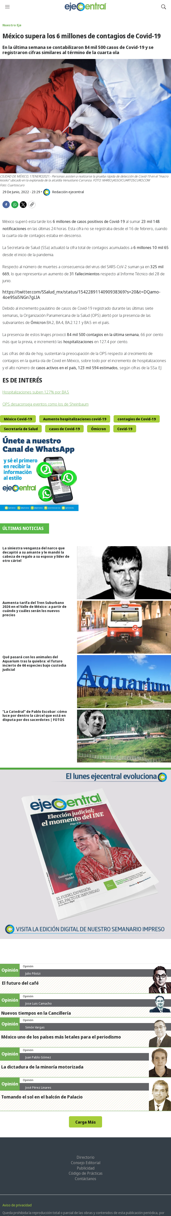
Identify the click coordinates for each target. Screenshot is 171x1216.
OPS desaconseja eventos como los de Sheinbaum (45, 404)
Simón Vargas (35, 1027)
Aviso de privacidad (17, 1205)
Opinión (28, 966)
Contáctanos (85, 1178)
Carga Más (85, 1122)
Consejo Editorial (85, 1162)
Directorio (85, 1157)
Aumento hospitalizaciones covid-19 (74, 419)
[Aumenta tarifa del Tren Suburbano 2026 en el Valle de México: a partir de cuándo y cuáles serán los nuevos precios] (124, 627)
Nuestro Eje (11, 25)
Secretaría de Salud (21, 428)
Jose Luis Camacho (38, 1003)
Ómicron (98, 428)
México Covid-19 (18, 419)
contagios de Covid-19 (137, 419)
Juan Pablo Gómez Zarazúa (38, 1059)
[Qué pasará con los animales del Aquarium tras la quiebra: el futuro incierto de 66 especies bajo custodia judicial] (124, 681)
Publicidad (85, 1168)
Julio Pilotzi (32, 973)
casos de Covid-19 (64, 428)
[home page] (85, 7)
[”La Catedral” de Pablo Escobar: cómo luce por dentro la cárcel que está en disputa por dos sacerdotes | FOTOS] (124, 736)
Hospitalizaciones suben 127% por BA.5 (35, 392)
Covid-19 (124, 428)
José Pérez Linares (38, 1087)
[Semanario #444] (85, 853)
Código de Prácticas (86, 1173)
